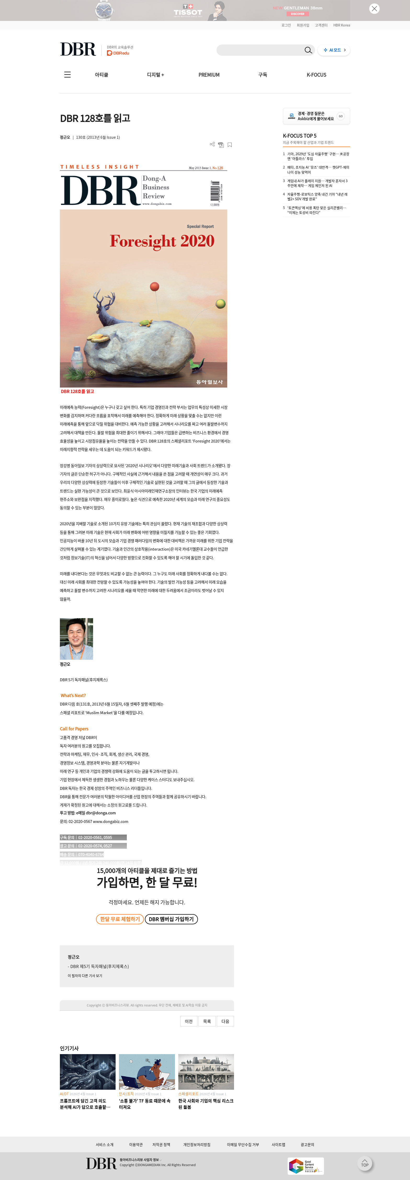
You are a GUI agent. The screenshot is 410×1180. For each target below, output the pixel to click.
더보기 (212, 144)
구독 (262, 74)
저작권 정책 (161, 1144)
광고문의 (307, 1144)
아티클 (101, 74)
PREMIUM (209, 74)
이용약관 (136, 1144)
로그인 (286, 25)
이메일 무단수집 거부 (243, 1144)
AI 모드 (335, 50)
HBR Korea (341, 25)
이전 (189, 1021)
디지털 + (155, 74)
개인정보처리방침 (196, 1144)
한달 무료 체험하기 (120, 919)
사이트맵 (278, 1144)
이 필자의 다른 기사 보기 (85, 975)
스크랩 (229, 145)
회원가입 (303, 25)
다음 (225, 1021)
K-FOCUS (316, 74)
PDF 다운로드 (221, 145)
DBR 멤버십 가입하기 (171, 919)
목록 (207, 1021)
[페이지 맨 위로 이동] (366, 1165)
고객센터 (321, 25)
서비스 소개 (104, 1144)
